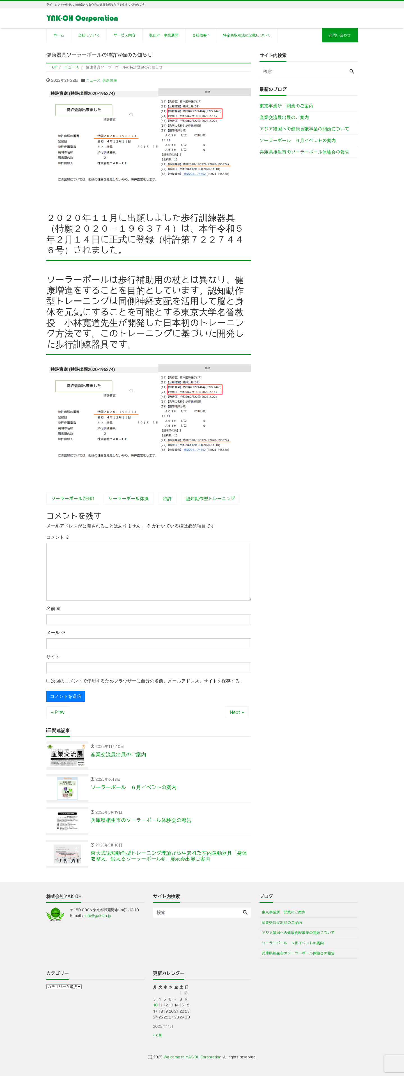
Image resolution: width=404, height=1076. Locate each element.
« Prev (58, 712)
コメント (58, 537)
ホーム (58, 35)
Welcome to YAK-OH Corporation (192, 1057)
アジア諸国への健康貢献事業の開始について (304, 129)
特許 (167, 498)
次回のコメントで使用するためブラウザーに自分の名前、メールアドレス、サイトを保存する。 (147, 681)
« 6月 (157, 1035)
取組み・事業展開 (163, 35)
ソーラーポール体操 (128, 498)
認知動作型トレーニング (210, 498)
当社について (89, 35)
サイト (53, 656)
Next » (237, 712)
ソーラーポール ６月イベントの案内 (298, 140)
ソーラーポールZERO (72, 498)
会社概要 (199, 35)
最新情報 (109, 80)
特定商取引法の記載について (246, 35)
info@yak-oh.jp (97, 915)
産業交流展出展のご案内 (284, 117)
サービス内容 (125, 35)
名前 (53, 608)
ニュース (93, 80)
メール (55, 632)
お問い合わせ (340, 35)
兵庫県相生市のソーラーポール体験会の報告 (304, 152)
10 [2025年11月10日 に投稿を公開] (155, 1005)
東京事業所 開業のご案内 (286, 106)
